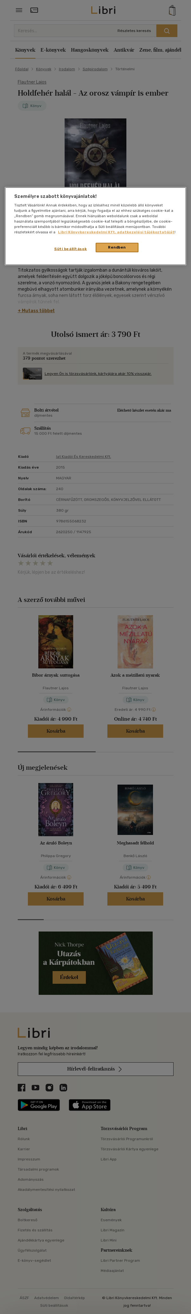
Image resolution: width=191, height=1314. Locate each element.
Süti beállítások (70, 249)
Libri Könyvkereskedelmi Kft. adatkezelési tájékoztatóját (116, 232)
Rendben (117, 247)
